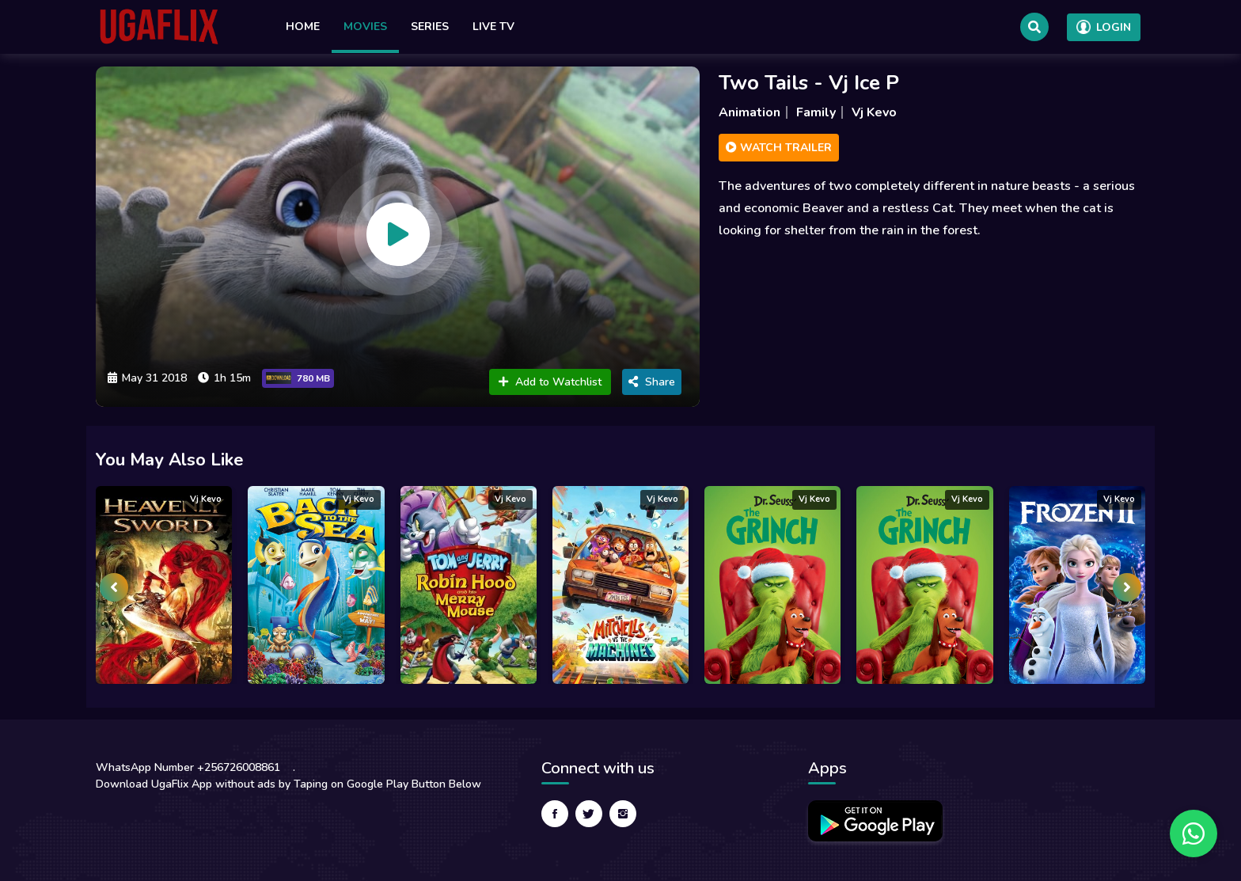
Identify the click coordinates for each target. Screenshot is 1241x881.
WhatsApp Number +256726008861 (188, 767)
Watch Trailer (779, 147)
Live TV (493, 26)
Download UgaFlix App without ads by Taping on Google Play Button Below (288, 784)
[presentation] (114, 587)
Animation (749, 112)
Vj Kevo (874, 112)
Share (651, 381)
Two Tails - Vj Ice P (809, 83)
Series (430, 26)
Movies (365, 26)
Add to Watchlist (550, 381)
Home (303, 26)
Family (816, 112)
